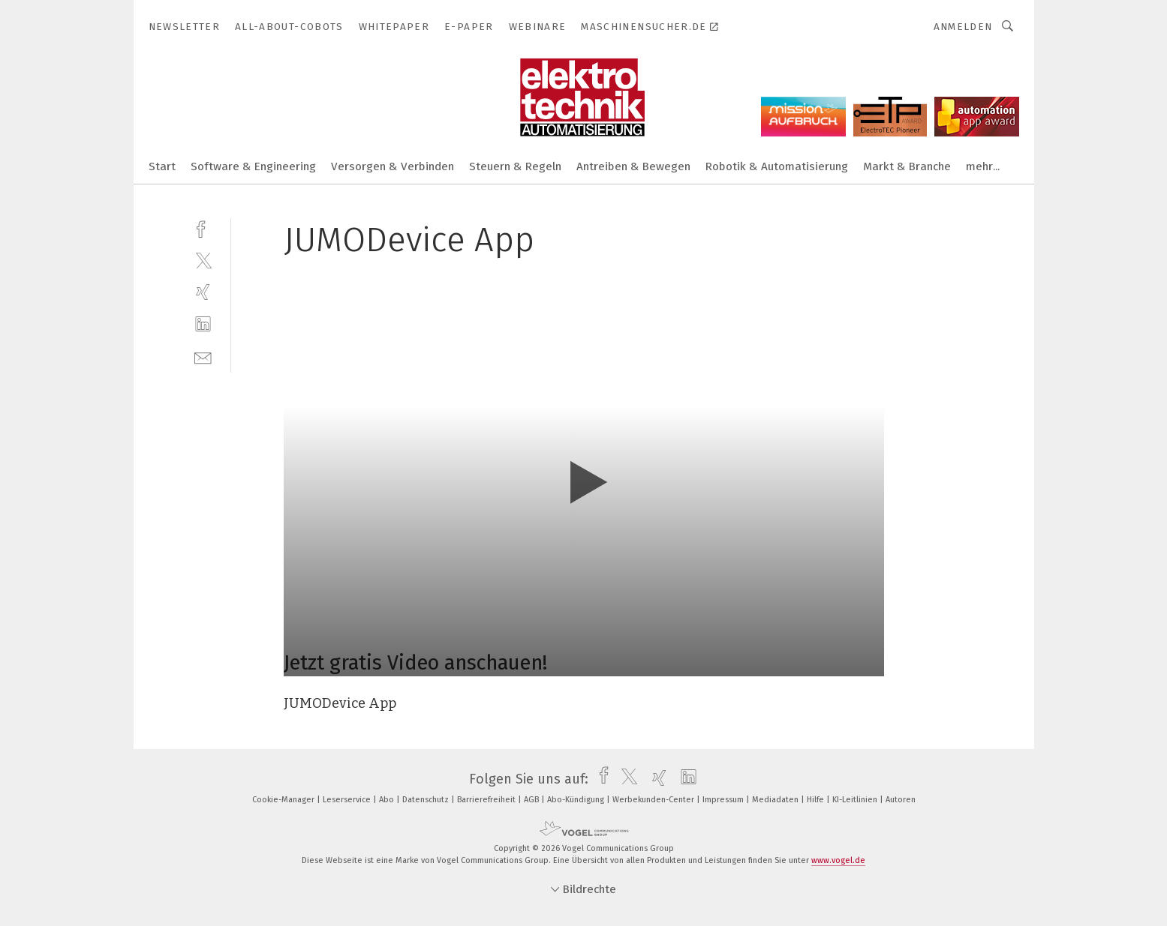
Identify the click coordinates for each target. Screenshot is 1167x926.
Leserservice (348, 800)
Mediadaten (776, 800)
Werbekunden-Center (654, 800)
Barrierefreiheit (487, 800)
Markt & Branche (907, 166)
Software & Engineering (253, 166)
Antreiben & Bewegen (633, 166)
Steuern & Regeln (515, 166)
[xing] (203, 292)
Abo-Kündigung (576, 800)
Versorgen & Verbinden (392, 166)
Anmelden (963, 26)
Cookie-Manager (284, 800)
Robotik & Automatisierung (776, 166)
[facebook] (203, 227)
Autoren (901, 800)
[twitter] (203, 259)
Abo (387, 800)
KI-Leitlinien (856, 800)
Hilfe (816, 800)
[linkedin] (203, 324)
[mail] (203, 356)
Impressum (724, 800)
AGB (532, 800)
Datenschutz (426, 800)
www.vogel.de (838, 860)
